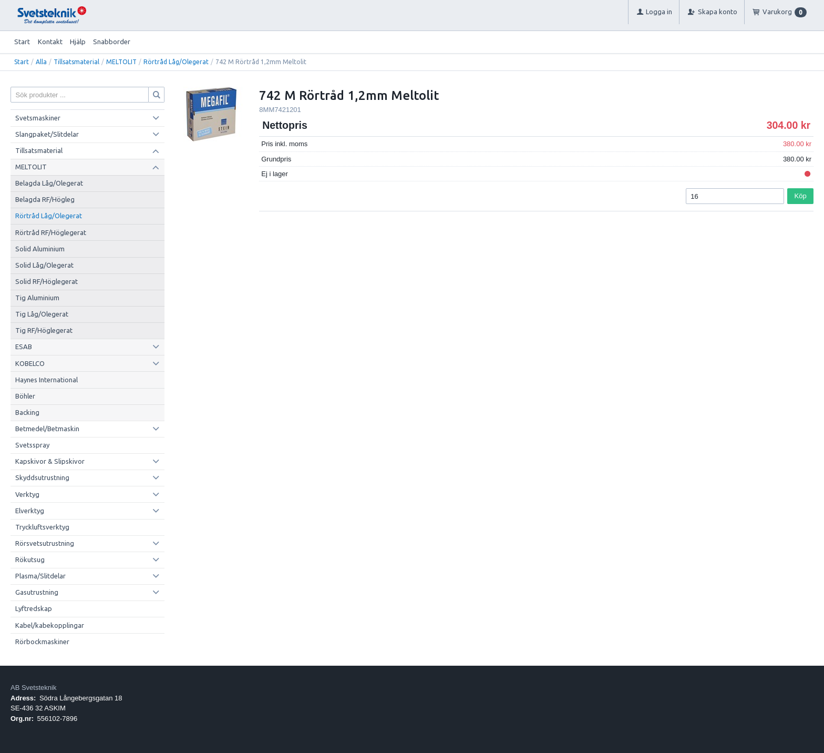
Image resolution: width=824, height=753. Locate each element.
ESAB (23, 346)
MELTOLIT (121, 61)
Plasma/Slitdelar (40, 575)
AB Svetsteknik (33, 687)
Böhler (25, 396)
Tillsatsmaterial (76, 61)
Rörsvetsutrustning (44, 543)
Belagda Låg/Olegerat (49, 183)
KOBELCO (30, 363)
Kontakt (50, 41)
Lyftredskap (33, 608)
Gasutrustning (36, 592)
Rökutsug (30, 559)
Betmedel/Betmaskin (47, 428)
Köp (801, 196)
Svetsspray (32, 445)
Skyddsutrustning (42, 477)
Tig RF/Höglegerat (44, 330)
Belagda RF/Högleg (45, 199)
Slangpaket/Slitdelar (47, 134)
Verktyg (27, 494)
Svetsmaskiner (37, 117)
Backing (27, 412)
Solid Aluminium (40, 248)
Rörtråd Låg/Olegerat (176, 61)
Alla (41, 61)
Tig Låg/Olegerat (41, 314)
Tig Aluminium (37, 297)
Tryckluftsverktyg (42, 527)
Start (22, 41)
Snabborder (111, 41)
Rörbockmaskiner (42, 641)
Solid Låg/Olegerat (44, 265)
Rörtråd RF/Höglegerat (50, 232)
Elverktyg (29, 510)
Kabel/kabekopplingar (49, 625)
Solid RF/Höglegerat (46, 281)
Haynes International (46, 379)
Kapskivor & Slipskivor (50, 461)
